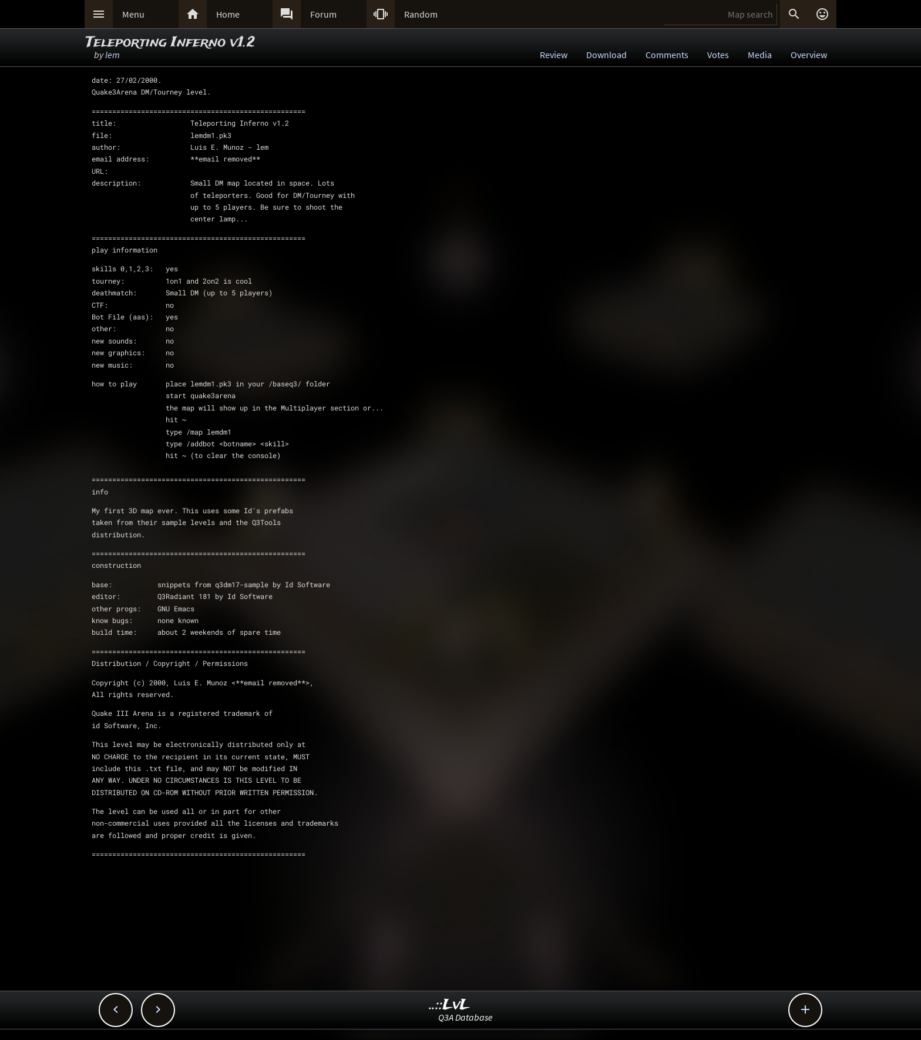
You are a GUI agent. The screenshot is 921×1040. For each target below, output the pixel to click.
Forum (323, 14)
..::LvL (449, 1005)
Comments (667, 54)
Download (606, 54)
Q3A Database (465, 1017)
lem (112, 54)
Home (228, 14)
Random (421, 14)
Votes (718, 54)
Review (553, 54)
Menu (133, 14)
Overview (809, 54)
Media (760, 54)
